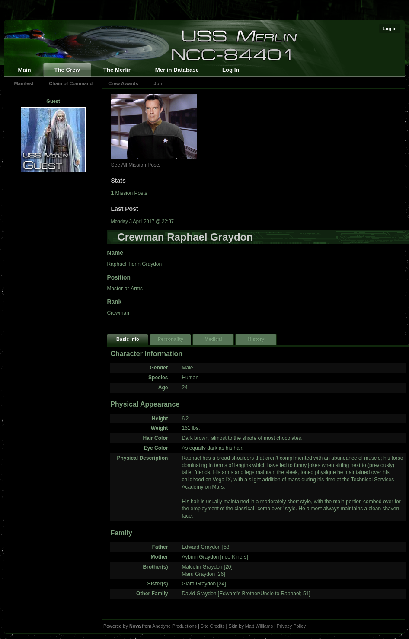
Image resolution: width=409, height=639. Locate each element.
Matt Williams (259, 626)
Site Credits (213, 626)
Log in (389, 28)
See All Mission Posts (135, 165)
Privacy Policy (291, 626)
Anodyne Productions (174, 626)
